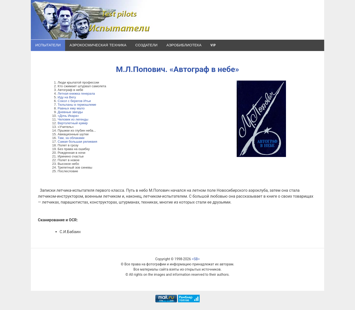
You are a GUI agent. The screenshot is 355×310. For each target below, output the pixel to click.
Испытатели (48, 45)
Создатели (146, 45)
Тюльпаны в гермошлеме (77, 104)
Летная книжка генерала (76, 93)
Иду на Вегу (67, 97)
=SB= (196, 259)
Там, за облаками (71, 138)
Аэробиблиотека (183, 45)
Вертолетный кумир (73, 123)
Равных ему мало (71, 108)
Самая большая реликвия (77, 141)
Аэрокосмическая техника (98, 45)
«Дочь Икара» (68, 116)
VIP (212, 45)
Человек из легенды (73, 119)
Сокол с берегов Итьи (74, 101)
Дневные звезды (70, 112)
